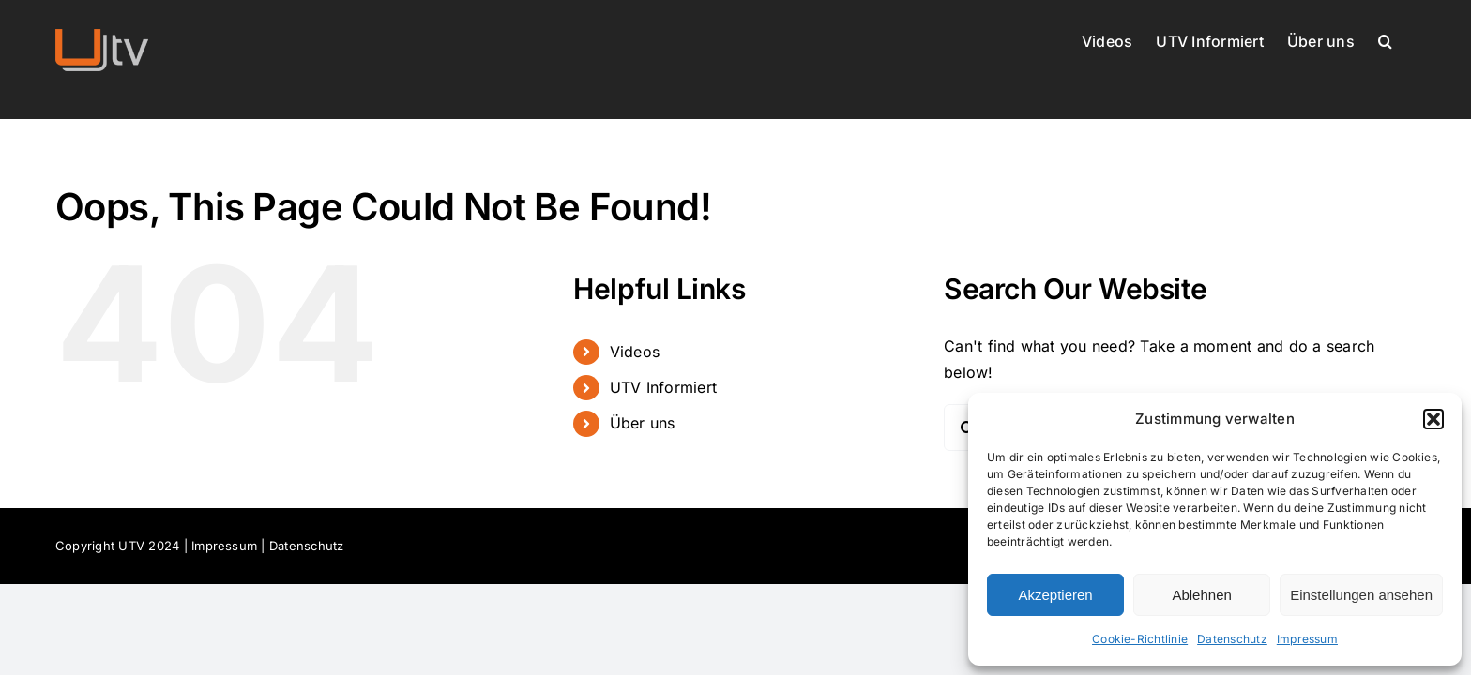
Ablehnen (1201, 595)
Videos (635, 351)
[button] (1433, 419)
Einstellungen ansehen (1361, 595)
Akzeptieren (1055, 595)
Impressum (1307, 639)
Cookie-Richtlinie (1140, 639)
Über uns (642, 422)
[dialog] (1215, 529)
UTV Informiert (663, 387)
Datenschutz (1232, 639)
